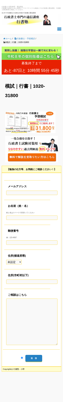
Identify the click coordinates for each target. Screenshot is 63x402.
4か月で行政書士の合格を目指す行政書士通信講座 (19, 13)
